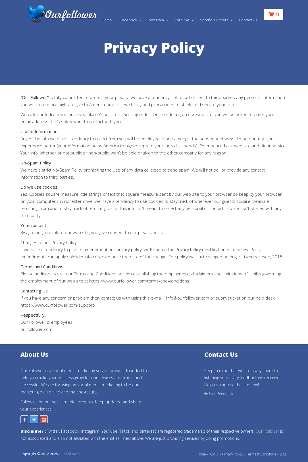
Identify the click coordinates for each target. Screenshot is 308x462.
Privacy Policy (232, 454)
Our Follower (267, 431)
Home (107, 19)
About (214, 454)
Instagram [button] (156, 19)
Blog (283, 454)
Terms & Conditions (261, 454)
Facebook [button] (129, 19)
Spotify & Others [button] (214, 19)
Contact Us (248, 19)
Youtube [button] (182, 19)
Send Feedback (218, 393)
